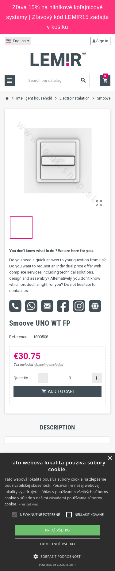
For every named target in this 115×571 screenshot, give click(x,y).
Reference (18, 337)
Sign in (100, 41)
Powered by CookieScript (57, 565)
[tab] (57, 427)
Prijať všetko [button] (57, 530)
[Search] (57, 80)
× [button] (109, 458)
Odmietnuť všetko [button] (57, 544)
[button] (57, 556)
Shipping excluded (49, 365)
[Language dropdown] (18, 41)
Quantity (20, 378)
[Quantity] (69, 378)
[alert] (57, 512)
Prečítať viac (28, 504)
